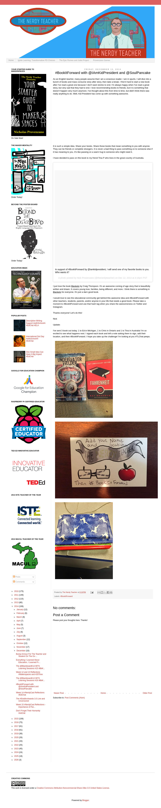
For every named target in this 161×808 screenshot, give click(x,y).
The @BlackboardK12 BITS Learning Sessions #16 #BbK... (30, 679)
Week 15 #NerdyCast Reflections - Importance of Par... (31, 705)
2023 (16, 748)
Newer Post (59, 693)
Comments (19, 582)
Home (11, 60)
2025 (16, 756)
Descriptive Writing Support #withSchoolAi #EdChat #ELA (35, 323)
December (21, 651)
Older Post (147, 693)
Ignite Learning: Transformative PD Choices (36, 60)
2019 (16, 733)
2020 (16, 737)
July (19, 632)
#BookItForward (66, 596)
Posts (16, 577)
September (21, 639)
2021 (16, 741)
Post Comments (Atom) (75, 698)
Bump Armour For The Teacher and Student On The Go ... (31, 655)
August (20, 636)
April (19, 621)
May (19, 624)
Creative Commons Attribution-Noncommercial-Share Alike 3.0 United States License (73, 788)
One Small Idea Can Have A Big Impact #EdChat (34, 354)
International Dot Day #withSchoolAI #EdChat (35, 338)
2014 (16, 606)
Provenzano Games (101, 60)
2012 (16, 599)
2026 (16, 760)
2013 (16, 602)
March (19, 617)
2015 (16, 719)
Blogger (85, 800)
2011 (16, 595)
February (21, 613)
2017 (16, 726)
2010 (16, 591)
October (20, 643)
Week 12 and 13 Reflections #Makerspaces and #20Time (29, 673)
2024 (16, 752)
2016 (16, 722)
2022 (16, 745)
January (20, 609)
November (21, 647)
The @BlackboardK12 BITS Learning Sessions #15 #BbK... (30, 667)
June (19, 628)
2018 (16, 730)
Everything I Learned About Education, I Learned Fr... (28, 661)
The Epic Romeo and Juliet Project (74, 60)
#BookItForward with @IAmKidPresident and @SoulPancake (27, 686)
